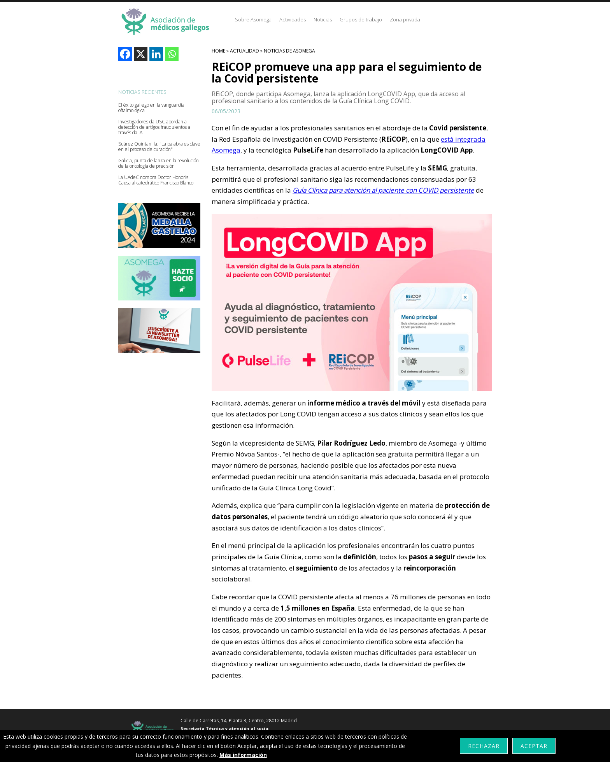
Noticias (323, 19)
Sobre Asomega (253, 19)
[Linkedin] (156, 54)
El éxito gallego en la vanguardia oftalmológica (151, 107)
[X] (140, 54)
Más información (243, 754)
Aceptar (534, 746)
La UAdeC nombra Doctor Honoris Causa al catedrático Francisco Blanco (155, 180)
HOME (218, 50)
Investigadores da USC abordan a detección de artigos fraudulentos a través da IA (154, 127)
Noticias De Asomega (289, 50)
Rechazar (483, 746)
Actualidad (244, 50)
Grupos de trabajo (361, 19)
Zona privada (405, 19)
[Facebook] (125, 54)
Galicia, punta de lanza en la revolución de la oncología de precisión (158, 163)
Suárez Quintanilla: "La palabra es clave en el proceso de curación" (159, 146)
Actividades (292, 19)
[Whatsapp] (172, 54)
